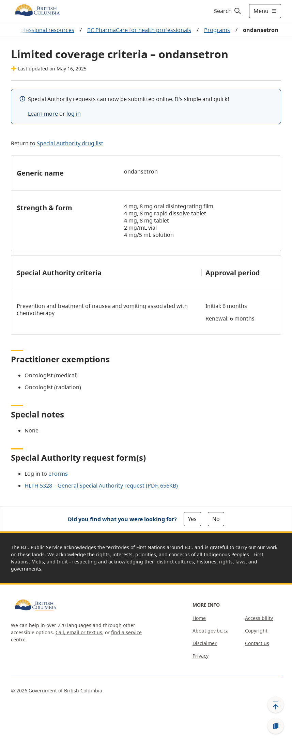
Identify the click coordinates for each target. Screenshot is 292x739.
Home (199, 618)
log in (73, 113)
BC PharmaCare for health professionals (139, 30)
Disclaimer (205, 643)
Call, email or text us (79, 632)
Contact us (257, 643)
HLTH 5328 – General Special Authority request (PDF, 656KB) (101, 485)
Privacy (201, 656)
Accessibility (259, 618)
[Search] (228, 10)
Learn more (43, 113)
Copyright (256, 630)
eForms (58, 473)
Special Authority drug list (70, 143)
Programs (217, 30)
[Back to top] (275, 704)
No (216, 519)
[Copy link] (275, 726)
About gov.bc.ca (211, 630)
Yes (192, 519)
